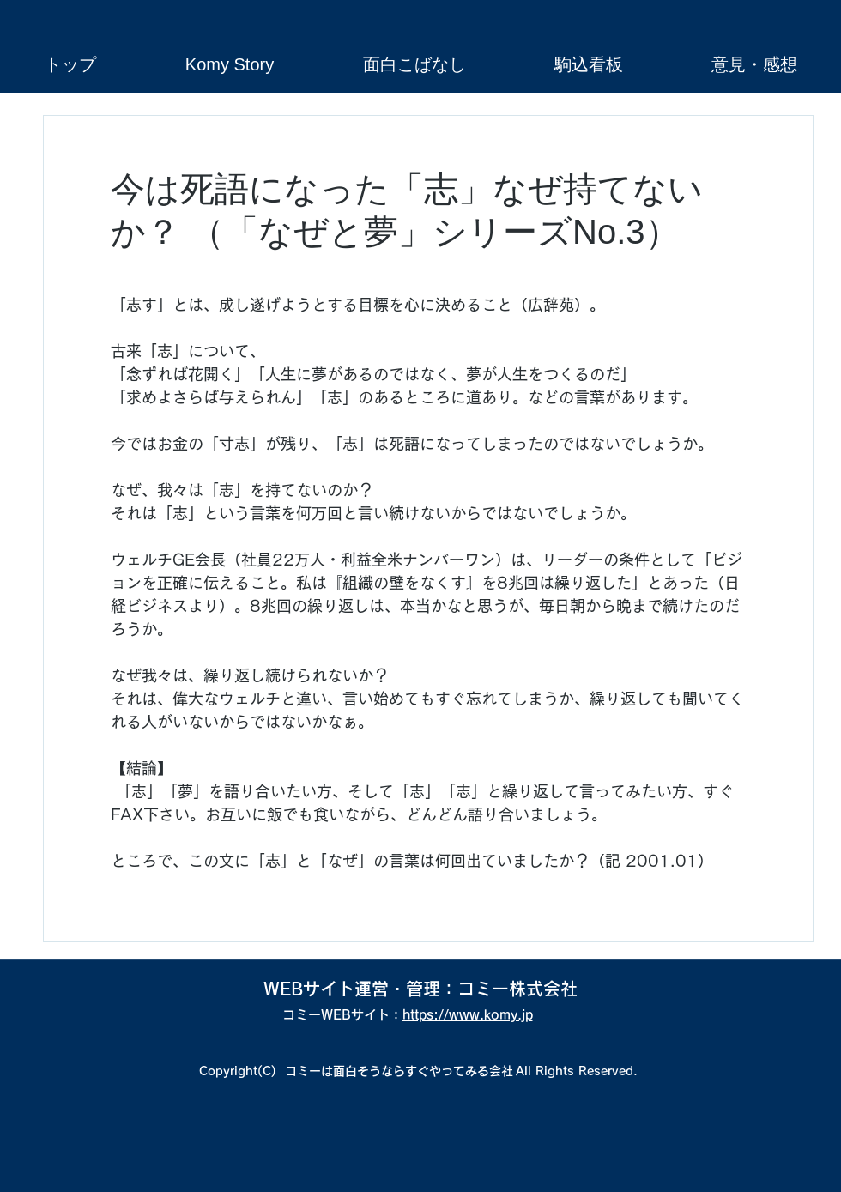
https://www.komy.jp (467, 1014)
